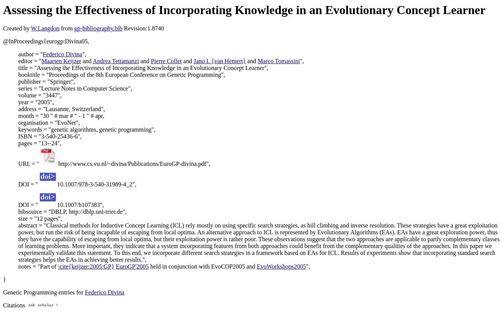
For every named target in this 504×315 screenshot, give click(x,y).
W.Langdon (45, 28)
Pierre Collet (166, 61)
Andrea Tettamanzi (116, 61)
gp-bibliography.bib (98, 28)
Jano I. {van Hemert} (220, 61)
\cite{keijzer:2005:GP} (86, 266)
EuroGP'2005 (132, 266)
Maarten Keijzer (61, 61)
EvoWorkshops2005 (281, 266)
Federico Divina (62, 54)
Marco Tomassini (279, 61)
